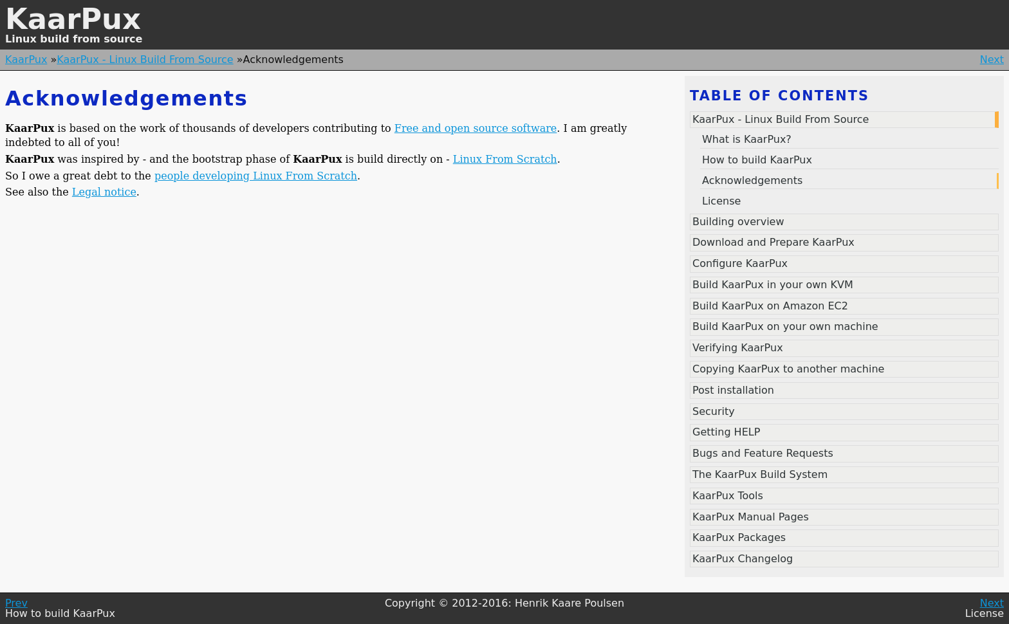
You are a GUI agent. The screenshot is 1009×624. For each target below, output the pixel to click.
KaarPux (73, 19)
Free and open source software (475, 128)
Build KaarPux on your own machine (785, 326)
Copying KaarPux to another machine (788, 369)
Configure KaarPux (740, 263)
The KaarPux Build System (760, 474)
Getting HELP (726, 432)
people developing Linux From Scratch (255, 176)
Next (992, 59)
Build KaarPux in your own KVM (772, 285)
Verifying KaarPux (737, 348)
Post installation (733, 390)
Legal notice (104, 192)
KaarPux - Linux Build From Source (145, 59)
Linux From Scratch (505, 159)
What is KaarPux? (746, 139)
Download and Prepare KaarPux (773, 242)
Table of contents (779, 96)
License (721, 201)
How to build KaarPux (757, 160)
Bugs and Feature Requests (762, 453)
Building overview (738, 222)
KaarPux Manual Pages (750, 517)
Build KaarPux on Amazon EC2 (770, 306)
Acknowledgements (752, 180)
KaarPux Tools (727, 496)
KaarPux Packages (739, 537)
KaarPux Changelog (742, 559)
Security (713, 411)
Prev (16, 603)
